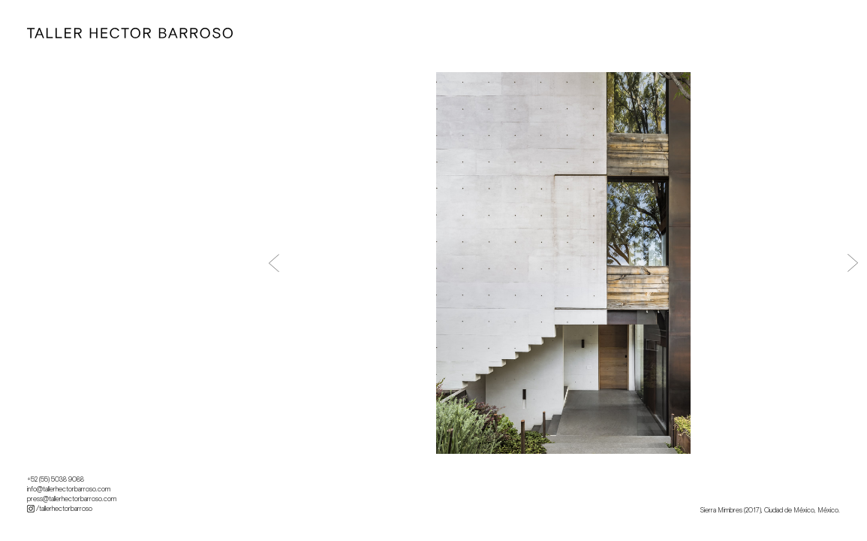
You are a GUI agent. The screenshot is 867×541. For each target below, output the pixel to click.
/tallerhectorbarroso (59, 508)
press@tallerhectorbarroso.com (71, 499)
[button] (274, 263)
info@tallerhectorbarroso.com (68, 489)
